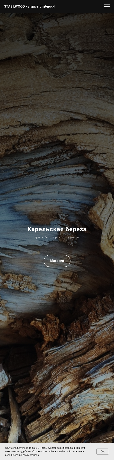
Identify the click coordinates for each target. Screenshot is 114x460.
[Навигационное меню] (107, 7)
